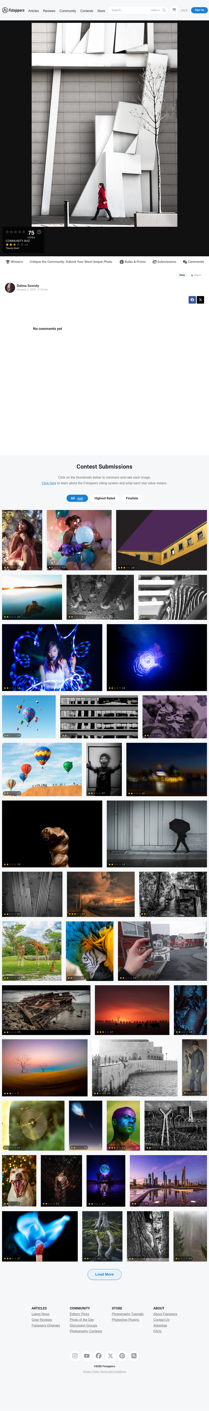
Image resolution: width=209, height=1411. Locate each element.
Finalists (132, 498)
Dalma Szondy (28, 286)
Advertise (160, 1325)
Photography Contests (86, 1331)
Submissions (164, 261)
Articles (33, 11)
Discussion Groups (83, 1325)
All (77, 498)
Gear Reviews (42, 1319)
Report (196, 275)
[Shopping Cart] (174, 10)
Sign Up (199, 10)
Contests (86, 11)
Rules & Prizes (133, 261)
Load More (104, 1274)
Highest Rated (104, 498)
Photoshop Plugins (125, 1319)
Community (68, 11)
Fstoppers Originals (46, 1325)
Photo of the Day (82, 1319)
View (182, 275)
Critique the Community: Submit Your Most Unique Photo (71, 261)
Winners (14, 261)
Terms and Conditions (113, 1371)
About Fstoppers (165, 1314)
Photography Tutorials (128, 1314)
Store (101, 11)
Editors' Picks (79, 1314)
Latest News (41, 1314)
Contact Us (161, 1319)
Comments (193, 261)
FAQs (157, 1331)
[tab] (77, 498)
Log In (184, 10)
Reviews (49, 11)
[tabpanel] (104, 901)
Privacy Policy (91, 1371)
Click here (49, 483)
